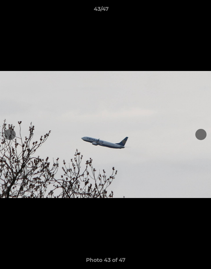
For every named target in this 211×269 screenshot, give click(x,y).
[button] (184, 10)
